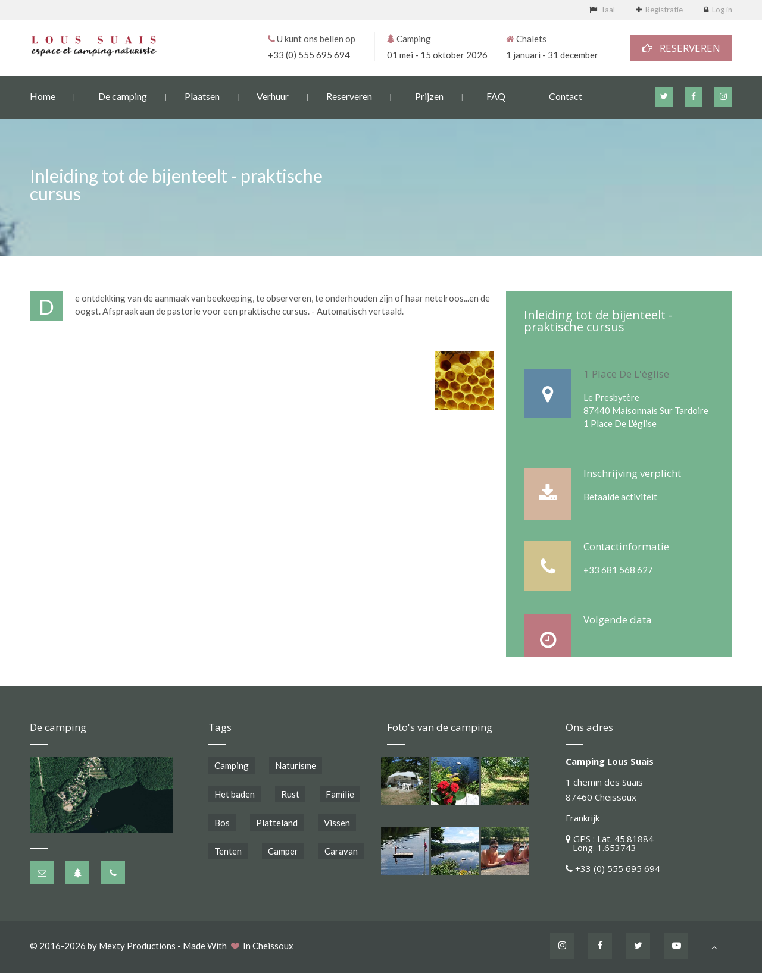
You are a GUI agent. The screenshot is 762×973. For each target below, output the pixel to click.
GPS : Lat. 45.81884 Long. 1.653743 (610, 843)
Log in (722, 9)
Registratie (664, 9)
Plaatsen (202, 95)
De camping (122, 95)
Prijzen (429, 95)
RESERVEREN (681, 47)
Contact (565, 95)
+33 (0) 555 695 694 (309, 54)
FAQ (495, 95)
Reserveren (349, 95)
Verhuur (273, 95)
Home (42, 95)
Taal (608, 9)
